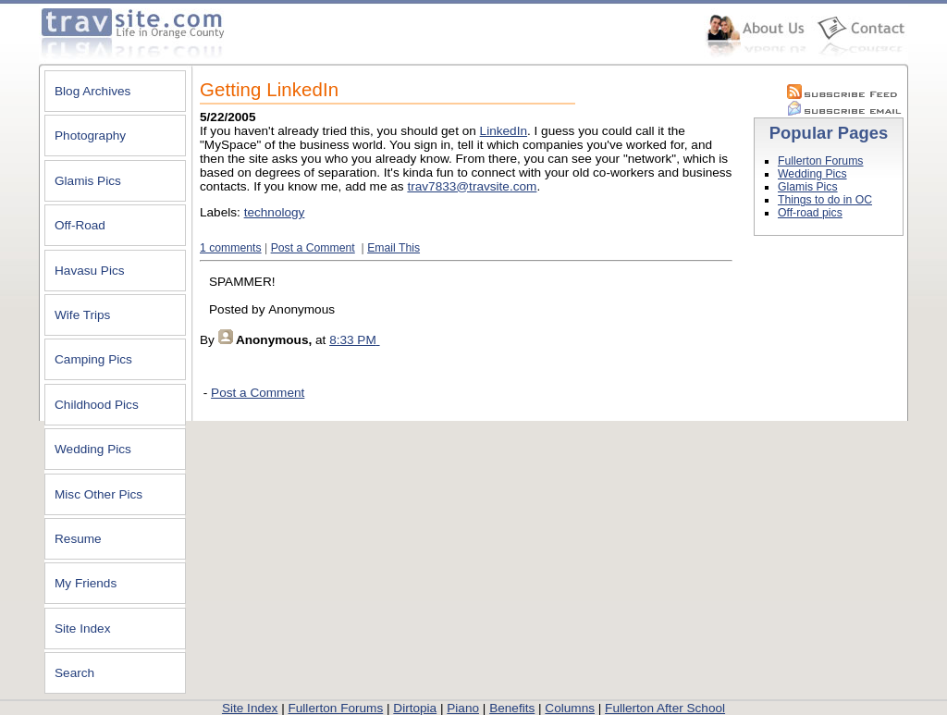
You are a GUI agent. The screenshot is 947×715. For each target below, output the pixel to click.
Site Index (82, 628)
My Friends (86, 583)
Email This (393, 247)
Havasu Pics (90, 270)
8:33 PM (352, 340)
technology (274, 212)
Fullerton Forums (820, 160)
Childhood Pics (97, 405)
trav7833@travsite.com (471, 186)
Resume (78, 539)
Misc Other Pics (98, 494)
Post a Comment (313, 247)
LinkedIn (503, 131)
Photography (90, 135)
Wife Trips (82, 315)
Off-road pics (810, 212)
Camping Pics (93, 359)
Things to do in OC (825, 199)
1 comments (231, 247)
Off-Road (80, 225)
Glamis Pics (88, 181)
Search (74, 673)
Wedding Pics (93, 449)
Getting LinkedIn (269, 90)
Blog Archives (92, 91)
